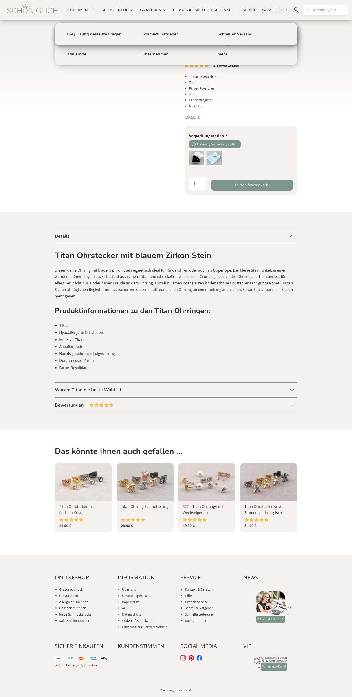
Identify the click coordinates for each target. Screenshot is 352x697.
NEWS (250, 577)
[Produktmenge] (198, 184)
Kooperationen (196, 620)
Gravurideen (68, 596)
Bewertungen (226, 65)
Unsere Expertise (135, 596)
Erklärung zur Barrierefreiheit (144, 627)
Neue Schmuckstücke (75, 614)
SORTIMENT (79, 10)
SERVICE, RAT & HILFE (263, 10)
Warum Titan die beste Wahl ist (88, 390)
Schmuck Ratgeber (199, 608)
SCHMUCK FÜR (115, 10)
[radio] (197, 158)
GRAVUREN (150, 10)
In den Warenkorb (252, 185)
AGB (125, 608)
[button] (295, 10)
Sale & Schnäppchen (74, 620)
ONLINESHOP (72, 577)
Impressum (130, 602)
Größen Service (196, 602)
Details (62, 236)
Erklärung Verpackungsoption (217, 144)
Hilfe (188, 596)
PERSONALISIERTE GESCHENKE (202, 10)
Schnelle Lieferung (199, 614)
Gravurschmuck (71, 589)
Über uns (129, 589)
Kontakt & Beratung (199, 589)
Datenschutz (131, 614)
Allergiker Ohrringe (73, 602)
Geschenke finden (72, 608)
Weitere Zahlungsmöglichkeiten (76, 665)
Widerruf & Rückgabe (138, 620)
